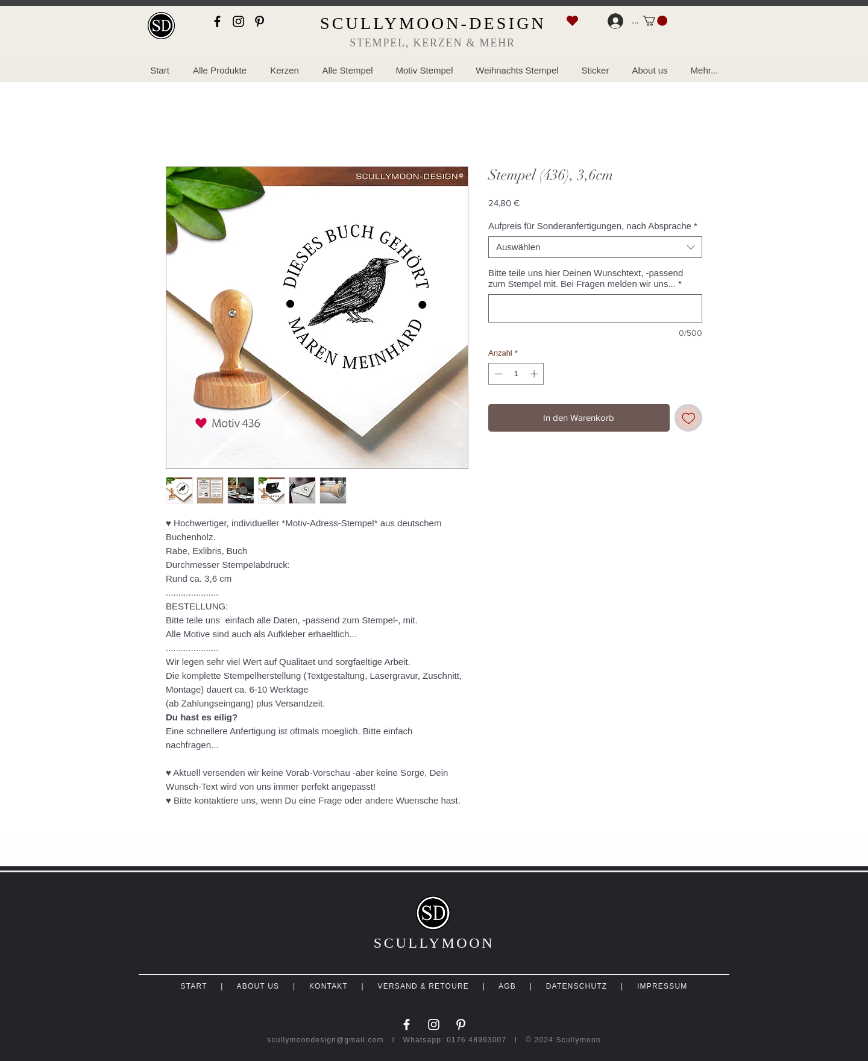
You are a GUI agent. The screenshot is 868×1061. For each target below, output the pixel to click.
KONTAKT (328, 986)
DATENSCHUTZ (577, 986)
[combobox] (595, 247)
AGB (507, 986)
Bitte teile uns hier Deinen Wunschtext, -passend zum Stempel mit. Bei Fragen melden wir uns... (585, 278)
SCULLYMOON (434, 943)
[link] (655, 21)
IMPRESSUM (662, 986)
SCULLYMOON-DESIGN (433, 23)
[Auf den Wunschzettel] (689, 418)
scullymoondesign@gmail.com (325, 1040)
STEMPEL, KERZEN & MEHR (432, 43)
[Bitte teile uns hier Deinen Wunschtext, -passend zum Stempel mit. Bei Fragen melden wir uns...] (595, 308)
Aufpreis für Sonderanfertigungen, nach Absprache (592, 226)
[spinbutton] (516, 374)
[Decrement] (497, 374)
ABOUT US (257, 986)
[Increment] (535, 374)
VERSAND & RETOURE (424, 986)
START (193, 986)
